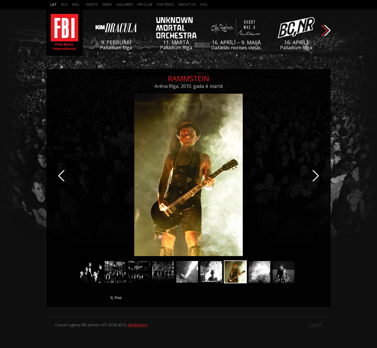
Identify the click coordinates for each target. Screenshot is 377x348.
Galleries (124, 4)
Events (92, 4)
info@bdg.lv (137, 324)
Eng (75, 4)
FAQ (203, 4)
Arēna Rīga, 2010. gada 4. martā (189, 86)
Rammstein (188, 78)
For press (165, 4)
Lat (53, 4)
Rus (64, 4)
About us (187, 4)
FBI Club (144, 4)
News (107, 4)
